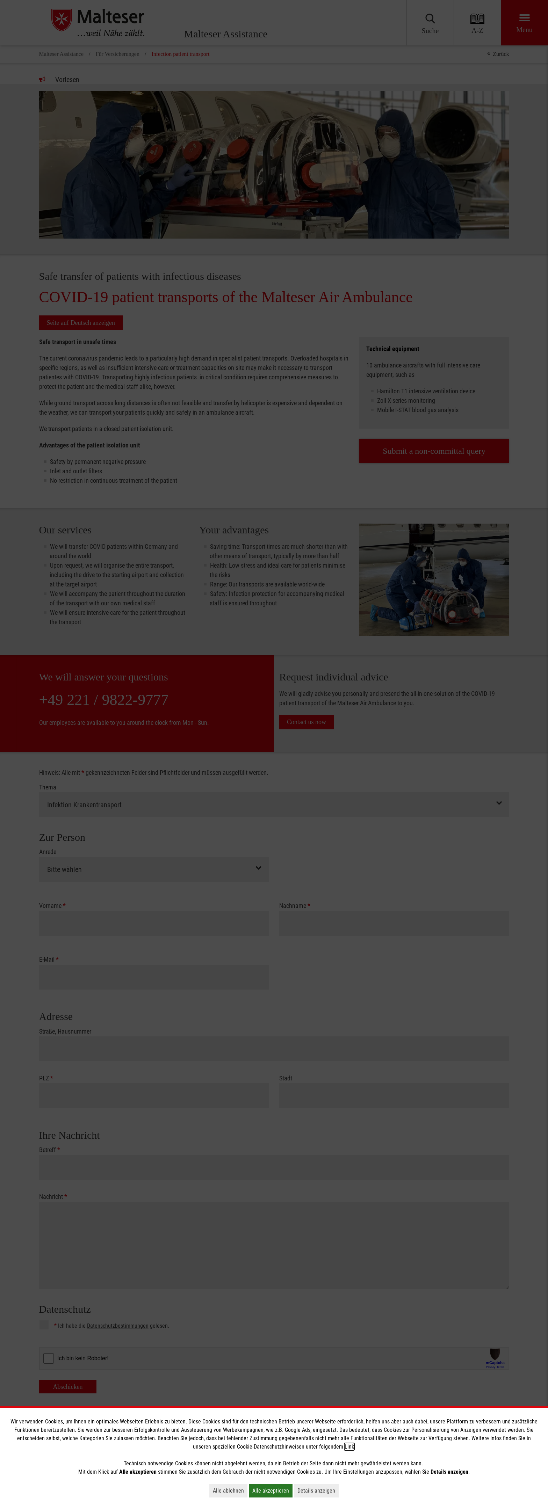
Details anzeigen (318, 1490)
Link (349, 1446)
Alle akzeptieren (272, 1490)
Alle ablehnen (230, 1490)
